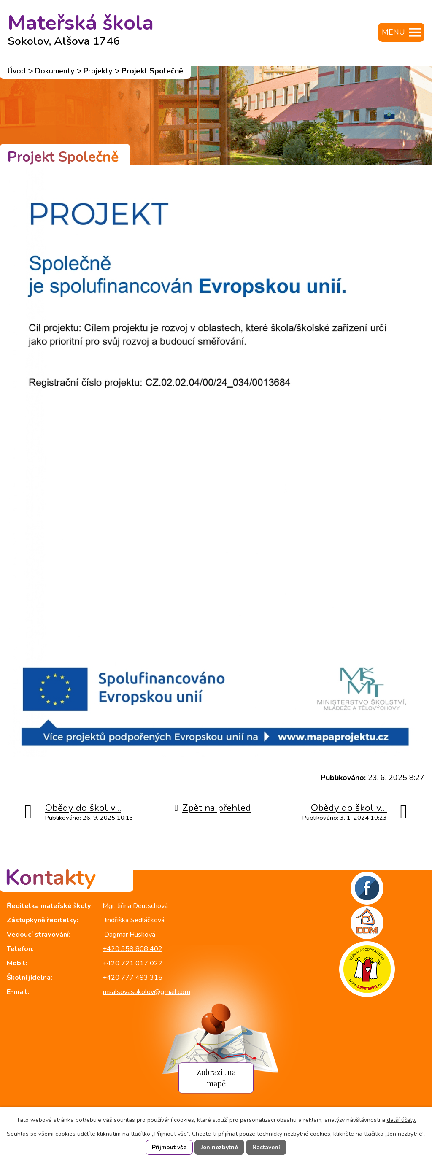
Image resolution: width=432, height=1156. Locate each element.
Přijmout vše (169, 1147)
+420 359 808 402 (132, 948)
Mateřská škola (81, 26)
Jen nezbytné (219, 1147)
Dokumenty (54, 71)
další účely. (401, 1120)
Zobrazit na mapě (216, 1077)
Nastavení (266, 1147)
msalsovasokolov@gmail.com (146, 992)
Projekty (98, 71)
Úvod (17, 71)
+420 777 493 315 (132, 977)
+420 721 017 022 (132, 963)
